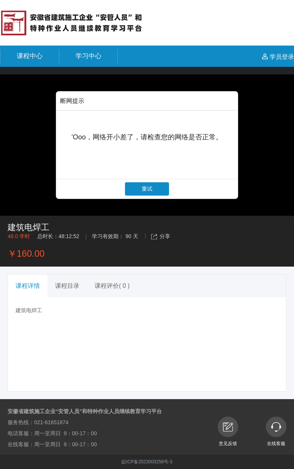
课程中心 (30, 56)
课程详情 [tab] (28, 286)
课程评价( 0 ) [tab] (112, 286)
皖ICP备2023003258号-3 (147, 461)
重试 (147, 189)
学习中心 (88, 56)
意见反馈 (228, 431)
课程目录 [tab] (67, 286)
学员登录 (278, 57)
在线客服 (276, 431)
